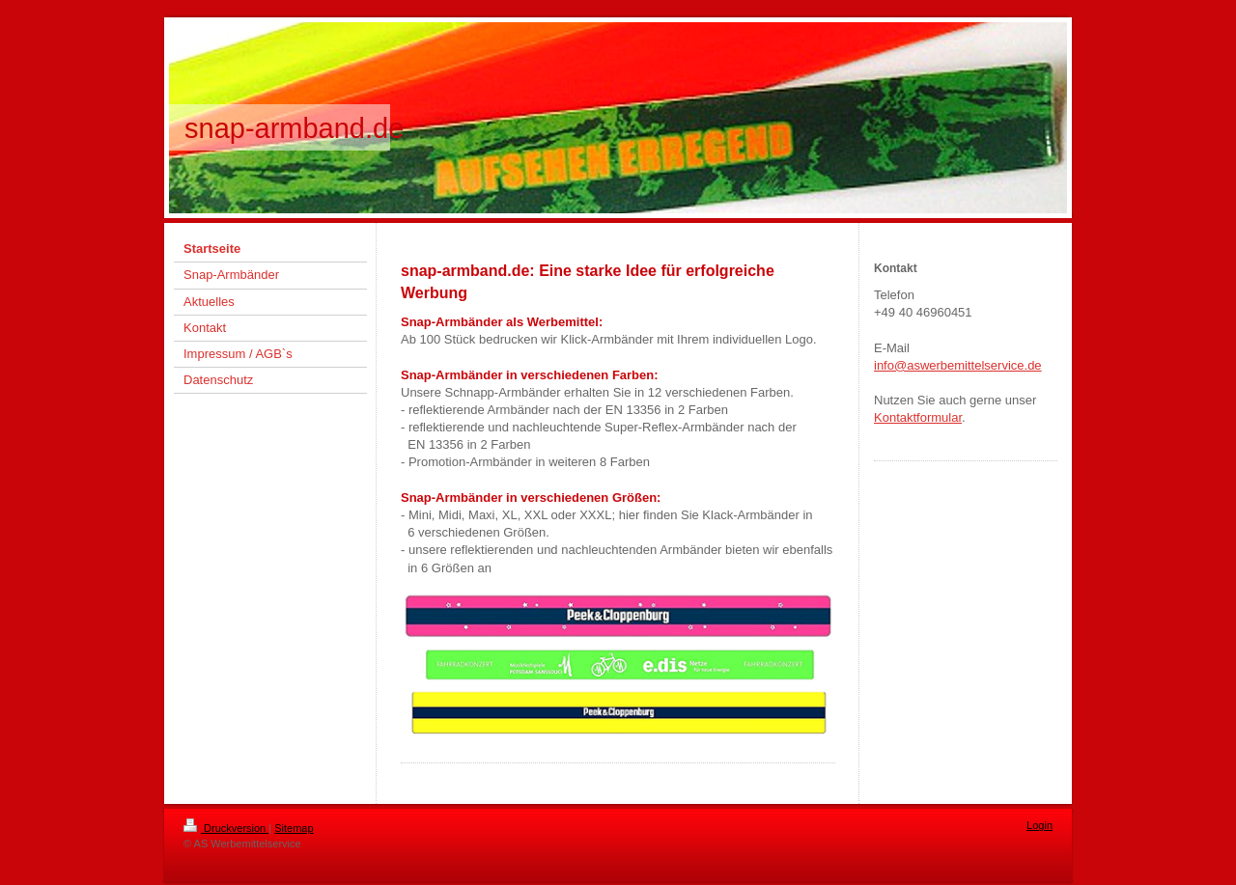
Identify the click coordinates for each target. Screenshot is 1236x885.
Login (1039, 825)
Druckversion (225, 828)
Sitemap (293, 828)
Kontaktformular (918, 417)
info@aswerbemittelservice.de (958, 365)
